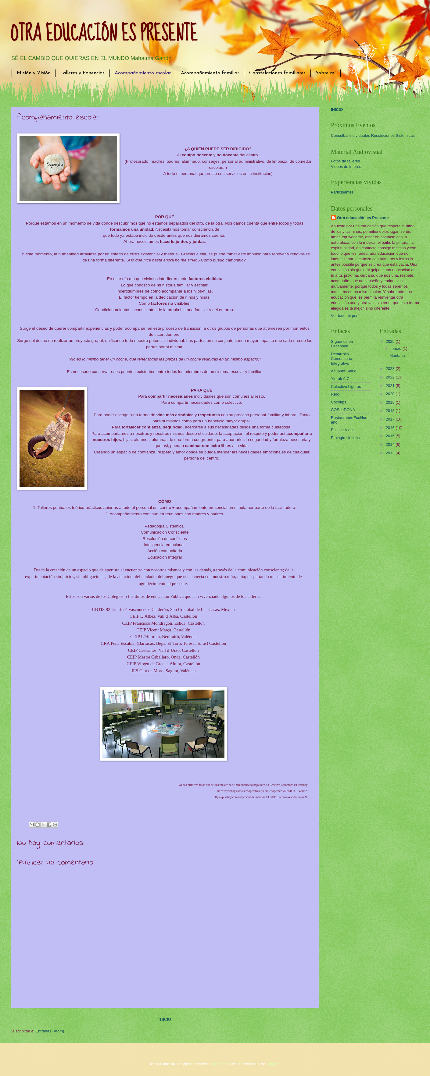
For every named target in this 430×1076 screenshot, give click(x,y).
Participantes (342, 192)
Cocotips (338, 402)
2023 (391, 368)
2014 (391, 444)
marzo (396, 348)
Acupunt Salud (344, 371)
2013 (391, 453)
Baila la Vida (342, 430)
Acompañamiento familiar (210, 73)
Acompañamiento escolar (143, 73)
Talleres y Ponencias (83, 73)
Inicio (164, 1019)
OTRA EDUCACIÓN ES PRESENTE (104, 33)
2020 (391, 394)
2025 (391, 341)
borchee (220, 1064)
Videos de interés (346, 166)
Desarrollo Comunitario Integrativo (341, 359)
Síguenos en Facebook (342, 343)
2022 (391, 377)
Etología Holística (346, 437)
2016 (391, 427)
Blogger (273, 1064)
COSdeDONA (343, 409)
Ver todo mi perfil (345, 315)
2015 (391, 436)
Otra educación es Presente (363, 217)
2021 (391, 385)
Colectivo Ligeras (346, 386)
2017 (391, 419)
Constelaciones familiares (277, 73)
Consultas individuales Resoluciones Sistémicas (373, 135)
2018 (391, 410)
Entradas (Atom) (50, 1031)
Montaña (397, 355)
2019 (391, 402)
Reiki (335, 394)
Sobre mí (325, 73)
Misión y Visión (34, 73)
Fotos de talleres (345, 161)
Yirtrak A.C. (341, 378)
